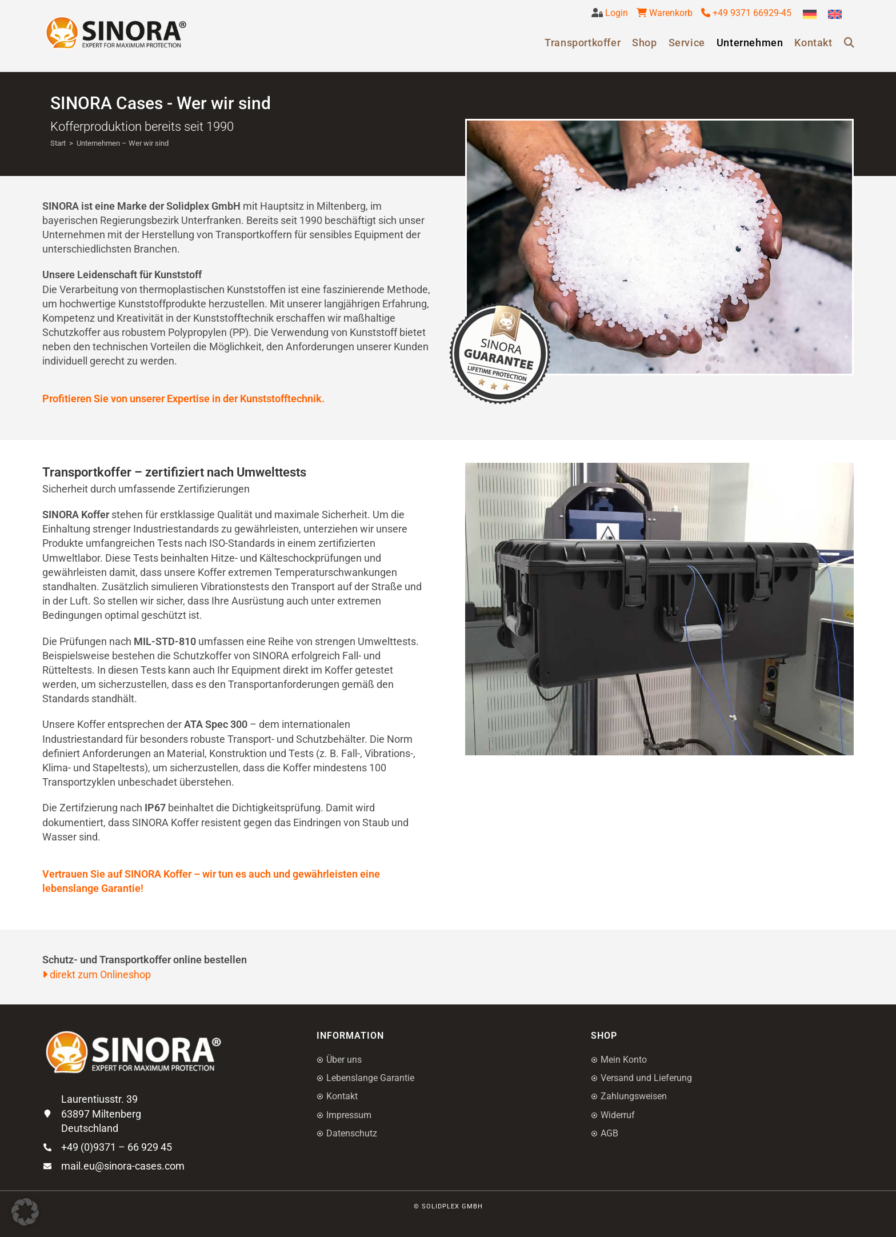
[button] (25, 1212)
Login (615, 12)
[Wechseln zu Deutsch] (809, 14)
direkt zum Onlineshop (96, 974)
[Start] (58, 143)
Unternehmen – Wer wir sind (123, 143)
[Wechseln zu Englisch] (834, 14)
